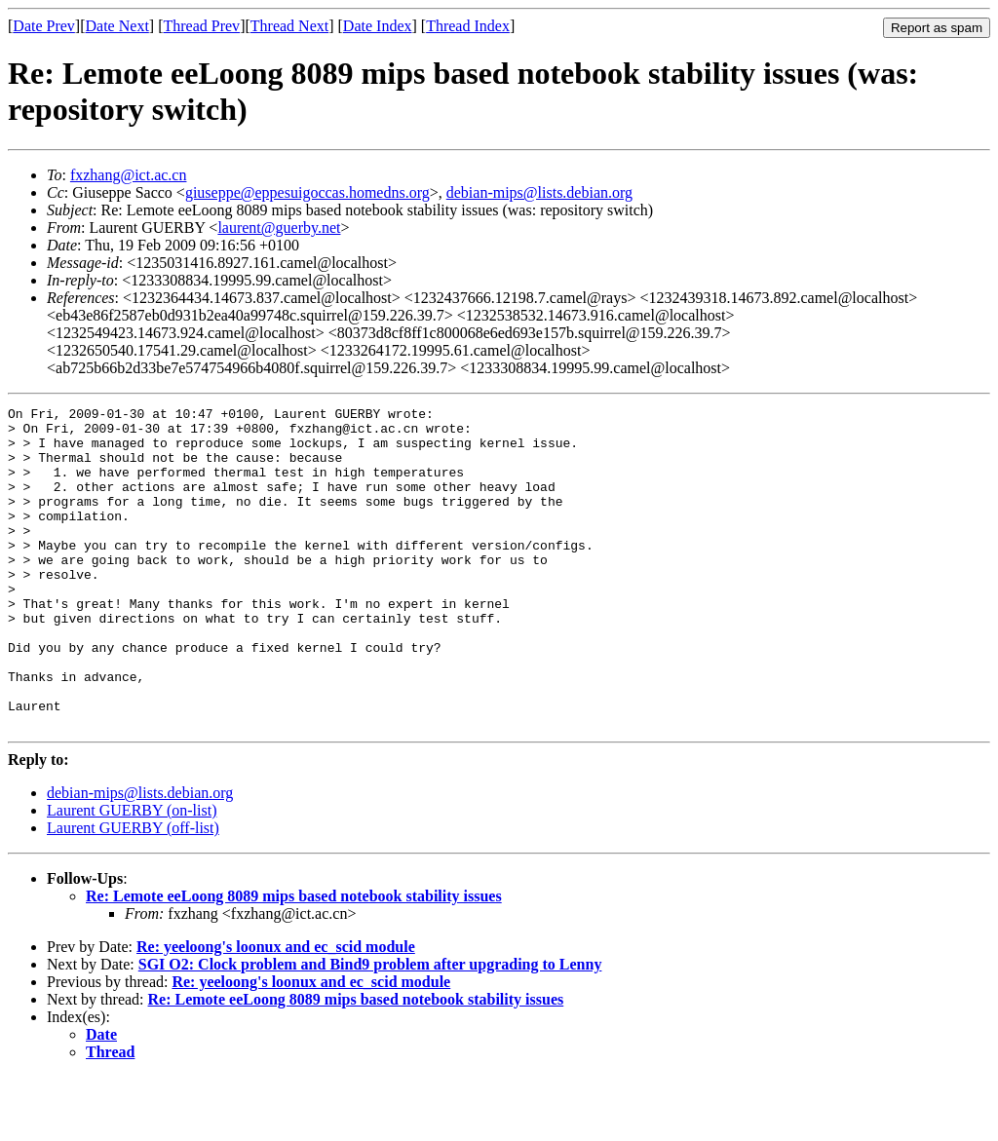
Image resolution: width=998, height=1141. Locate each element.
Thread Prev (201, 26)
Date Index (377, 26)
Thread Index (468, 26)
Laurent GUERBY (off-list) (133, 892)
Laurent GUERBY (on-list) (131, 874)
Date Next (117, 26)
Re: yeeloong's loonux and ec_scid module (275, 1011)
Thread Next (289, 26)
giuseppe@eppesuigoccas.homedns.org (307, 192)
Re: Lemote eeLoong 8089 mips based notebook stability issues (294, 960)
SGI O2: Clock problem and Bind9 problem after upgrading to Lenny (370, 1028)
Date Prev (44, 26)
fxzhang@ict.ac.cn (128, 175)
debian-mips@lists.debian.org (539, 192)
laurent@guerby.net (278, 227)
